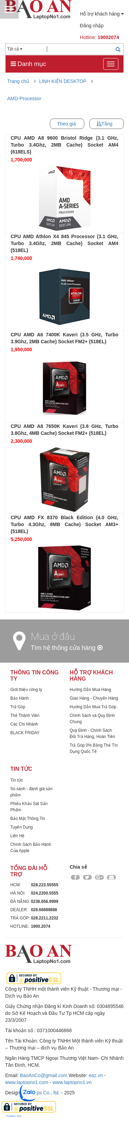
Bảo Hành (19, 698)
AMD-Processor (24, 98)
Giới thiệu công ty (26, 689)
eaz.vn (96, 1075)
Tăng (106, 124)
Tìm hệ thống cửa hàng (67, 647)
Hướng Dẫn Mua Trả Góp (93, 706)
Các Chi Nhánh (24, 724)
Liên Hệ (17, 835)
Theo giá (66, 124)
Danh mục (28, 63)
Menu (9, 9)
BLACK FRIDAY (25, 732)
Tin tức (16, 780)
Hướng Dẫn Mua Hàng (90, 689)
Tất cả (14, 49)
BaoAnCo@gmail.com (43, 1075)
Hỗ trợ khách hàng (102, 14)
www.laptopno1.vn (72, 1082)
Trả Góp (17, 706)
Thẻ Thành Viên (25, 715)
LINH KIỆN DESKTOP (62, 81)
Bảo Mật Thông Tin (27, 818)
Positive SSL (14, 1116)
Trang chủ (18, 81)
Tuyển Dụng (21, 827)
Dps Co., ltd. (46, 1092)
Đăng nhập (92, 25)
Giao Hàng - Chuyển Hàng (94, 698)
